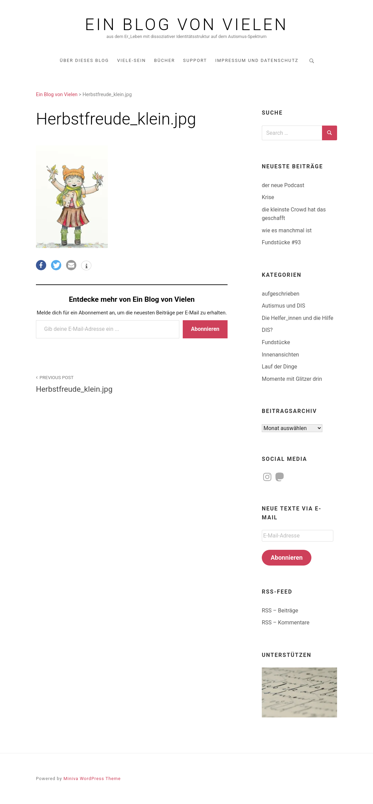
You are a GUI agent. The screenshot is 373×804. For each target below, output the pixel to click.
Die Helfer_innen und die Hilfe (297, 318)
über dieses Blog (84, 60)
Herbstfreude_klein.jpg (80, 383)
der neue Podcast (283, 185)
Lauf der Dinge (279, 366)
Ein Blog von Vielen (186, 24)
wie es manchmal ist (287, 230)
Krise (268, 197)
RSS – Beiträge (280, 610)
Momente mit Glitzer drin (292, 379)
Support (195, 60)
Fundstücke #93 (281, 242)
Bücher (164, 60)
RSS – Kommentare (285, 622)
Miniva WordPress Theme (91, 778)
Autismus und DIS (283, 305)
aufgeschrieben (280, 293)
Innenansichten (280, 354)
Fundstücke (276, 342)
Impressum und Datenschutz (256, 60)
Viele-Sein (131, 60)
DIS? (267, 330)
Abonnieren (205, 329)
